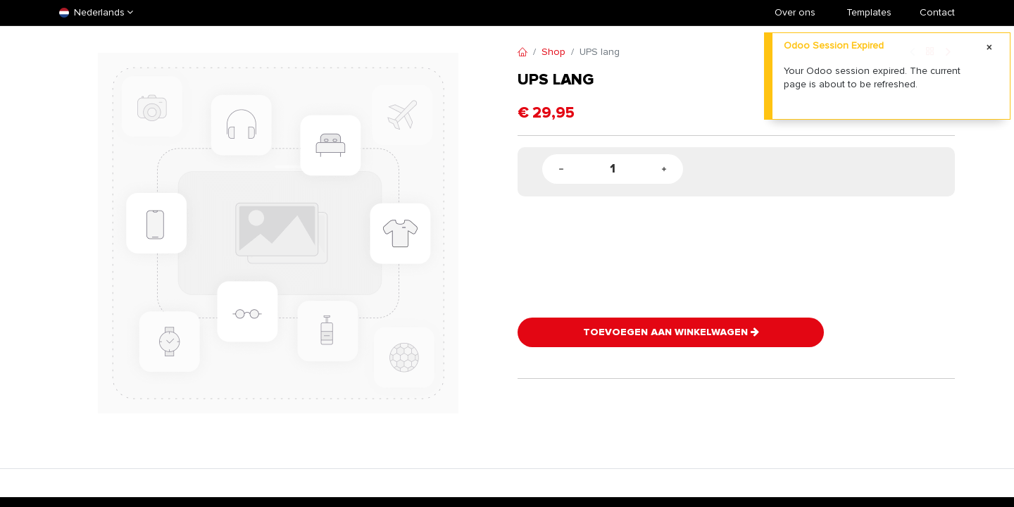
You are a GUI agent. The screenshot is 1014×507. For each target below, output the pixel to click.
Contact (937, 12)
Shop (553, 52)
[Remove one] (561, 169)
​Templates (868, 12)
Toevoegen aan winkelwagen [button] (671, 332)
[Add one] (664, 169)
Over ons (795, 12)
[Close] (989, 48)
